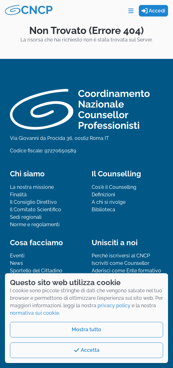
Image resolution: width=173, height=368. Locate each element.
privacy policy (114, 305)
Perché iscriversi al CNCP (121, 256)
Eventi (17, 256)
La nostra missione (32, 187)
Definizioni (103, 195)
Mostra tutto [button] (86, 329)
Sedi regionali (26, 217)
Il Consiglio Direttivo (33, 202)
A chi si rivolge (108, 202)
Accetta (86, 350)
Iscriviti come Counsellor (120, 263)
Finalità (18, 195)
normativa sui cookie (34, 313)
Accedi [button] (153, 11)
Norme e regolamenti (35, 224)
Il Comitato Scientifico (35, 210)
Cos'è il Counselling (114, 187)
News (16, 263)
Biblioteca (103, 210)
